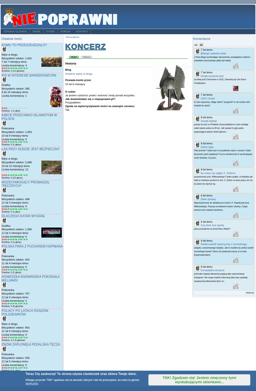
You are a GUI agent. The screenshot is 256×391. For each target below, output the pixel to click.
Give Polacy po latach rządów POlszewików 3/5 (15, 337)
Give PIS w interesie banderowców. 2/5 (10, 108)
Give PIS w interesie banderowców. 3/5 (15, 108)
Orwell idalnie (209, 121)
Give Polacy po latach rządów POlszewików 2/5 (10, 337)
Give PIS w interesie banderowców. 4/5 (20, 108)
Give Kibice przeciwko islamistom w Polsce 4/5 (20, 142)
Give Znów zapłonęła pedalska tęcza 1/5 (5, 368)
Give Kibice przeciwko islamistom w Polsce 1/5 (5, 142)
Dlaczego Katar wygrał (23, 216)
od (196, 44)
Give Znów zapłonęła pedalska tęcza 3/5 (15, 368)
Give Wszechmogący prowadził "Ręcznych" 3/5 (15, 209)
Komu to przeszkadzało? (24, 45)
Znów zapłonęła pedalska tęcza (31, 344)
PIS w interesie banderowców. (29, 75)
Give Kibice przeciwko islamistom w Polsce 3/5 (15, 142)
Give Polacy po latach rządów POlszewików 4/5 (20, 337)
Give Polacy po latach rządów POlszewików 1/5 (5, 337)
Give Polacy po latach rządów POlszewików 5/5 (25, 337)
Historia (86, 57)
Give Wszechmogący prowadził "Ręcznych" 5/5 (25, 209)
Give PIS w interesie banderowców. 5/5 (25, 108)
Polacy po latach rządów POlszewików (25, 312)
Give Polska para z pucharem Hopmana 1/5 (5, 270)
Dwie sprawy (208, 199)
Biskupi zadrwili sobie (213, 53)
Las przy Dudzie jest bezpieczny (31, 149)
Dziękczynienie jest (212, 76)
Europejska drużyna (212, 270)
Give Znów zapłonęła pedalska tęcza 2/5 (10, 368)
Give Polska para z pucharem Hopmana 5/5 (25, 270)
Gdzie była (207, 147)
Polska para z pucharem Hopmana (32, 246)
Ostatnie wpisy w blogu (79, 73)
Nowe (37, 31)
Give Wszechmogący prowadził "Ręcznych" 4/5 (20, 209)
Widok (75, 57)
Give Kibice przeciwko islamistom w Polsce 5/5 (25, 142)
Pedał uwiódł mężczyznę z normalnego (224, 244)
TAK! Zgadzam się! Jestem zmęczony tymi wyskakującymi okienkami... (199, 380)
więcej (250, 292)
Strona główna (15, 31)
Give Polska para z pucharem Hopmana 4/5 (20, 270)
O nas (50, 31)
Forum (65, 31)
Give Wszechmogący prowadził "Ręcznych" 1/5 (5, 209)
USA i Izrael (208, 98)
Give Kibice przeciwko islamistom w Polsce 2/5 (10, 142)
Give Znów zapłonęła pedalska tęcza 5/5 (25, 368)
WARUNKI (32, 383)
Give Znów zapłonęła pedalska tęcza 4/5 (20, 368)
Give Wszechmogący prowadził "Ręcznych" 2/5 (10, 209)
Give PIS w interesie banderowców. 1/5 (5, 108)
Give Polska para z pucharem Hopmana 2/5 (10, 270)
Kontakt (82, 31)
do (201, 44)
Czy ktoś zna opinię (212, 225)
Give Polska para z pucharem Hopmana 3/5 (15, 270)
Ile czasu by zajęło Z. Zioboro (218, 173)
